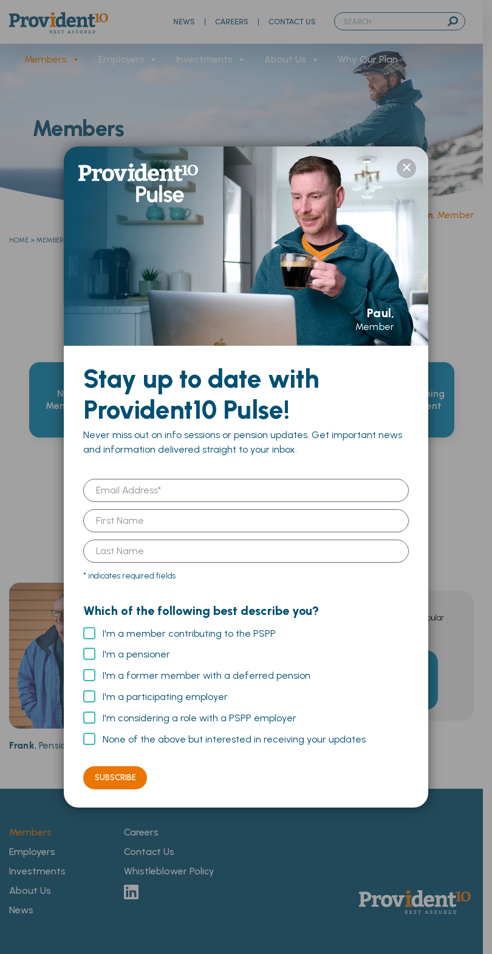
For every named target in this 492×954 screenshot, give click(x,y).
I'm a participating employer (165, 696)
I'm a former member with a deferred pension (206, 675)
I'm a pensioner (136, 654)
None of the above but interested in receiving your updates (234, 739)
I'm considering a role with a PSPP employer (199, 718)
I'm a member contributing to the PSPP (189, 633)
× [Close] (406, 168)
